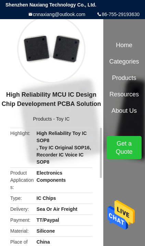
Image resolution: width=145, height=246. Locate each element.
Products (42, 119)
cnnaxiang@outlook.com (59, 14)
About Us (124, 110)
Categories (124, 61)
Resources (124, 94)
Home (124, 45)
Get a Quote (124, 147)
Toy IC (63, 119)
